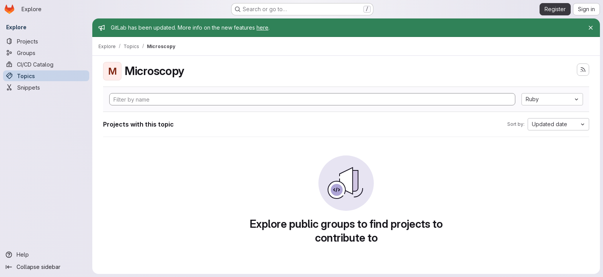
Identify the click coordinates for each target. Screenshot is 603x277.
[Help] (46, 254)
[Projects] (46, 41)
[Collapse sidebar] (46, 267)
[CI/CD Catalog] (46, 64)
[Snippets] (46, 87)
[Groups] (46, 52)
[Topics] (46, 75)
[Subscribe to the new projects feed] (583, 69)
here (262, 27)
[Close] (590, 27)
